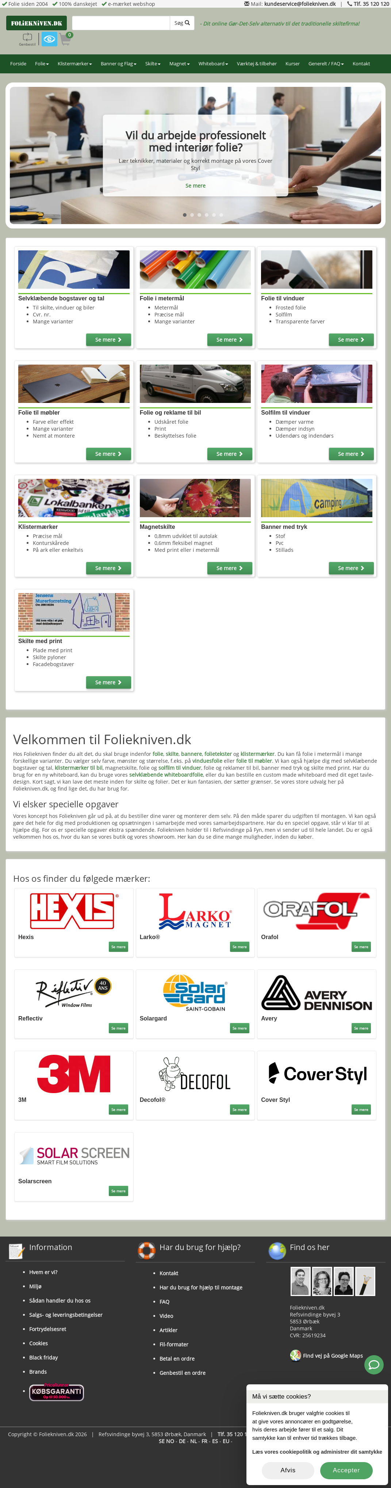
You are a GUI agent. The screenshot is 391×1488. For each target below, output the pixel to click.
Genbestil (27, 39)
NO (170, 1441)
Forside (18, 64)
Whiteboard (213, 64)
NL (193, 1441)
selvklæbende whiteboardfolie (166, 774)
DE (182, 1441)
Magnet (179, 64)
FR (204, 1441)
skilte (172, 753)
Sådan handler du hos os (60, 1300)
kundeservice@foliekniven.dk (300, 3)
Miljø (35, 1286)
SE (162, 1441)
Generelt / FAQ (326, 64)
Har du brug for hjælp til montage (201, 1287)
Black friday (43, 1357)
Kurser (292, 64)
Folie (42, 64)
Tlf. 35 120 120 (371, 3)
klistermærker (258, 753)
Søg (182, 22)
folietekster (218, 753)
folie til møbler (254, 760)
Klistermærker (75, 64)
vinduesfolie (207, 760)
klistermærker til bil (79, 767)
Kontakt (361, 64)
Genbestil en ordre (183, 1372)
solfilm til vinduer (179, 767)
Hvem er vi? (43, 1272)
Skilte (153, 64)
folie (158, 753)
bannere (191, 753)
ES (215, 1441)
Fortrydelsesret (47, 1329)
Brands (38, 1371)
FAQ (164, 1301)
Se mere (195, 185)
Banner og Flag (119, 64)
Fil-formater (174, 1344)
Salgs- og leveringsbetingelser (66, 1314)
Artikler (168, 1330)
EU (226, 1441)
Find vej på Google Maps (326, 1356)
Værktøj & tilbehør (257, 64)
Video (166, 1315)
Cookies (38, 1343)
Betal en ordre (177, 1358)
